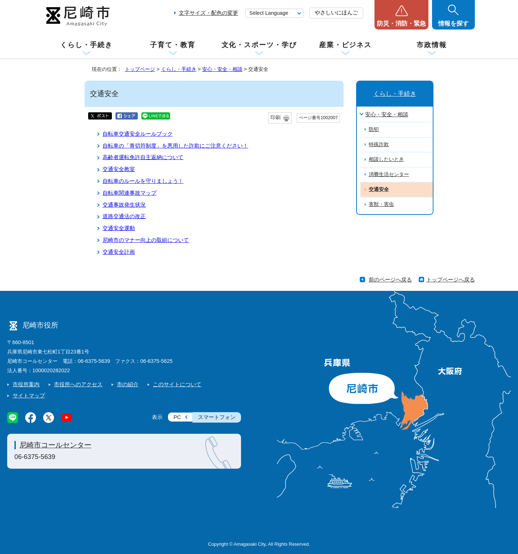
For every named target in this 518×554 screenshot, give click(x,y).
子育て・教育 (172, 45)
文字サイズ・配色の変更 (208, 13)
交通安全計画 (119, 252)
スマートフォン (217, 417)
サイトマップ (29, 395)
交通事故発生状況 (124, 205)
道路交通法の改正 (124, 216)
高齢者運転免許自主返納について (143, 157)
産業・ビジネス (345, 45)
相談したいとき (386, 159)
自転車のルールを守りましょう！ (143, 181)
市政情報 (432, 45)
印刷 (276, 117)
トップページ (140, 69)
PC (177, 417)
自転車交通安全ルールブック (138, 134)
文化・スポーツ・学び (259, 45)
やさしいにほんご (336, 12)
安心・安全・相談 (222, 69)
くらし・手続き (86, 45)
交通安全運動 (119, 228)
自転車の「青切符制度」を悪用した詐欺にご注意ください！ (175, 146)
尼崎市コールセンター (55, 445)
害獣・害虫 (381, 204)
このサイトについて (177, 384)
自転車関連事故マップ (129, 193)
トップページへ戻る (450, 279)
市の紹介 (127, 384)
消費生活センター (389, 174)
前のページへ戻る (390, 279)
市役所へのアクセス (78, 384)
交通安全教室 (119, 169)
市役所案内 (26, 384)
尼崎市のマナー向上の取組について (146, 240)
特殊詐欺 (379, 144)
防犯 (374, 129)
